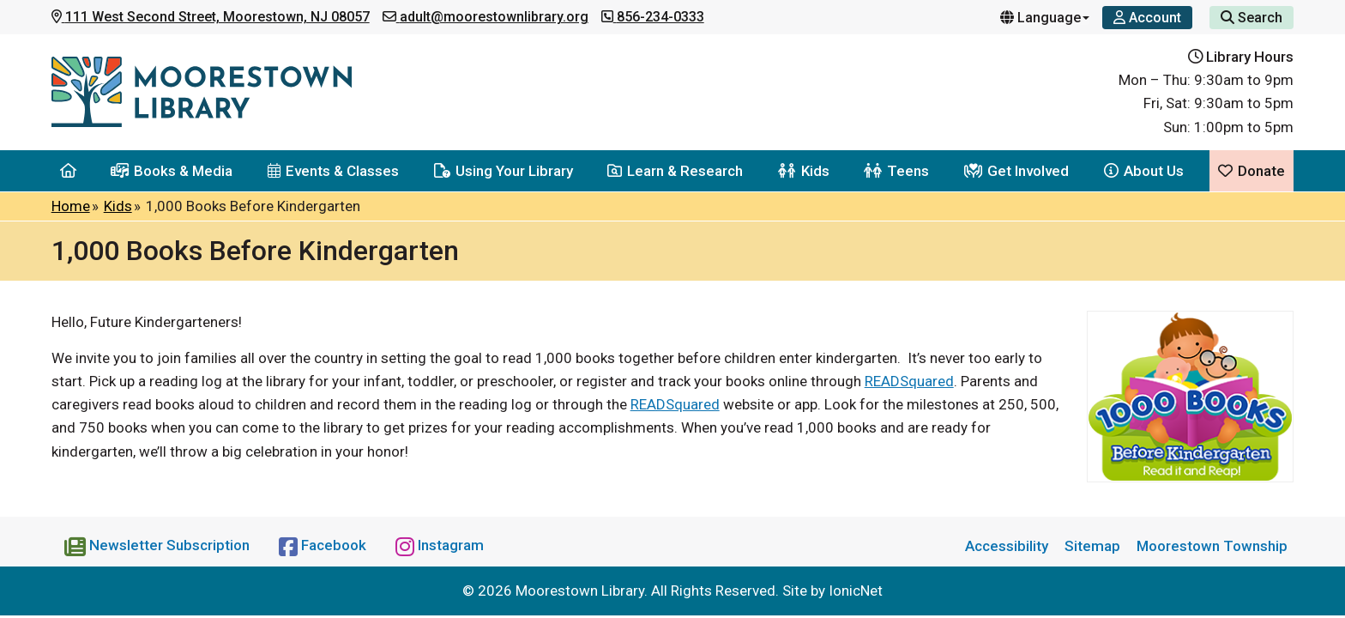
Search (1251, 17)
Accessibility (1006, 545)
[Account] (1147, 17)
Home (70, 206)
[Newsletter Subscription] (158, 545)
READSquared (909, 381)
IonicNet (856, 590)
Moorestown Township (1212, 545)
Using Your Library (503, 170)
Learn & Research (675, 170)
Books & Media (171, 170)
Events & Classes (333, 170)
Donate (1251, 170)
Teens (896, 170)
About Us (1144, 170)
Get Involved (1016, 170)
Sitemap (1092, 545)
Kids (803, 170)
